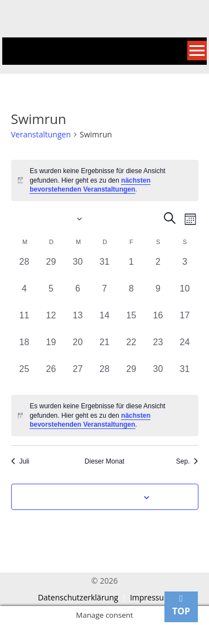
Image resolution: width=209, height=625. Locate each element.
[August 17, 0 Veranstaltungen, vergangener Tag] (185, 322)
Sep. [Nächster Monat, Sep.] (187, 461)
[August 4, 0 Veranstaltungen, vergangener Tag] (24, 295)
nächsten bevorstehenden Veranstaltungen (90, 185)
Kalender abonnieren (98, 497)
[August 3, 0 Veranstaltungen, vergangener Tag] (185, 268)
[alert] (104, 180)
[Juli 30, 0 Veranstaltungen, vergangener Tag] (78, 268)
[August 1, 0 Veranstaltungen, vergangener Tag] (131, 268)
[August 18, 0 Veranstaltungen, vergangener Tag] (24, 349)
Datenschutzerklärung (78, 598)
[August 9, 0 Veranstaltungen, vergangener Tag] (158, 295)
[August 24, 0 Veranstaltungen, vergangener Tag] (185, 349)
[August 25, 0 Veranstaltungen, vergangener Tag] (24, 375)
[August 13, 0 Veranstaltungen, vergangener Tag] (78, 322)
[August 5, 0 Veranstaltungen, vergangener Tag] (51, 295)
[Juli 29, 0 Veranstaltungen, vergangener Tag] (51, 268)
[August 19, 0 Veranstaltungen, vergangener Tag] (51, 349)
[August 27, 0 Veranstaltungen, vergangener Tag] (78, 375)
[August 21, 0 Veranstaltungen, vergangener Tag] (104, 349)
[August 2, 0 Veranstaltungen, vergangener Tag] (158, 268)
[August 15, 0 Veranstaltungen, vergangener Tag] (131, 322)
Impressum (150, 598)
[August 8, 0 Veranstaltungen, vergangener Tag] (131, 295)
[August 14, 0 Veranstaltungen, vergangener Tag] (104, 322)
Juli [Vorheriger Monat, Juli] (20, 461)
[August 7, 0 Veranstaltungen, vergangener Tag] (104, 295)
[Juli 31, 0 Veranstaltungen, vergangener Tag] (104, 268)
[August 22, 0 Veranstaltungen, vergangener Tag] (131, 349)
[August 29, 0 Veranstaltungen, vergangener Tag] (131, 375)
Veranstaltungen (41, 134)
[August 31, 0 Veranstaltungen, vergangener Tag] (185, 375)
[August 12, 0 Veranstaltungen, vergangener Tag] (51, 322)
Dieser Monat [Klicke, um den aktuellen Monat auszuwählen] (104, 461)
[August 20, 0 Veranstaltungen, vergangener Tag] (78, 349)
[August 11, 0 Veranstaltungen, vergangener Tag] (24, 322)
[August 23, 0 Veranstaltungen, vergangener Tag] (158, 349)
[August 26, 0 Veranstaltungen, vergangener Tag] (51, 375)
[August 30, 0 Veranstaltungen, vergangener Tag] (158, 375)
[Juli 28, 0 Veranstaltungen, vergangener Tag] (24, 268)
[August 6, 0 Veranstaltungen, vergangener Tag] (78, 295)
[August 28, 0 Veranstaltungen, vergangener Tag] (104, 375)
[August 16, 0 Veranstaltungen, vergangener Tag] (158, 322)
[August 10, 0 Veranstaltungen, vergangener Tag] (185, 295)
